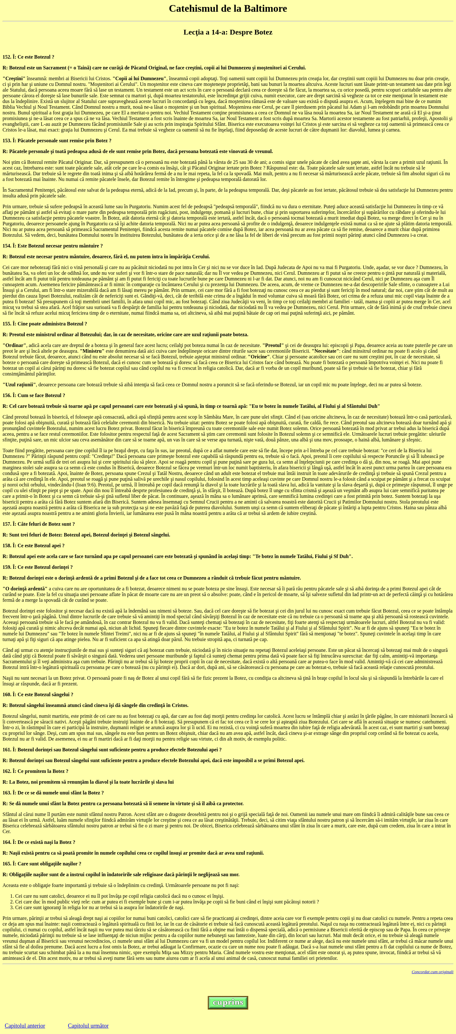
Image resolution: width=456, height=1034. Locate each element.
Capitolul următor (88, 1026)
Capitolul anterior (25, 1026)
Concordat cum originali (432, 971)
